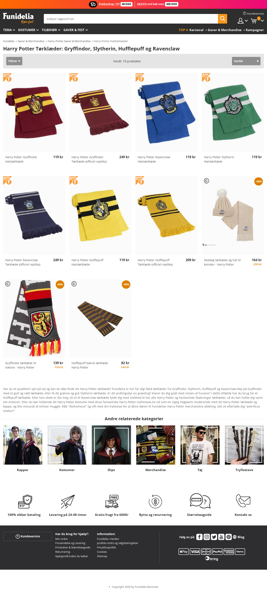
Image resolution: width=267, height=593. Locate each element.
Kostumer (26, 30)
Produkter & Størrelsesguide (72, 547)
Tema (7, 30)
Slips (111, 470)
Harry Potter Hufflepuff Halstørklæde (87, 262)
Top (182, 30)
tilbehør (49, 30)
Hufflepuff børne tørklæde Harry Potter (90, 365)
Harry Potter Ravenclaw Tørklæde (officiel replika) (22, 262)
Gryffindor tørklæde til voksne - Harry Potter (20, 365)
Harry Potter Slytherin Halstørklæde (219, 159)
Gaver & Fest (73, 30)
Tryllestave (244, 470)
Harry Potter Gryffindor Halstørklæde (21, 159)
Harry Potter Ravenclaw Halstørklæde (154, 159)
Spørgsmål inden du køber (71, 556)
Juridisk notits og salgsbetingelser (117, 543)
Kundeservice (28, 536)
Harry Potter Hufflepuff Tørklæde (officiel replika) (155, 262)
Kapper (22, 470)
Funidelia (8, 41)
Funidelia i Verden (108, 539)
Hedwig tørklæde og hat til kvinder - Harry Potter (222, 262)
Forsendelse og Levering (70, 543)
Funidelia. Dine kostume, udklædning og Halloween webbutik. (18, 18)
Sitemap (102, 556)
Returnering (62, 552)
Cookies (102, 552)
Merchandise (155, 470)
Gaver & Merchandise (31, 41)
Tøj (200, 470)
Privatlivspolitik (106, 547)
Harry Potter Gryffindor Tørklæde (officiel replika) (89, 159)
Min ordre (61, 539)
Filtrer (12, 61)
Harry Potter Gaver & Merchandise (69, 41)
